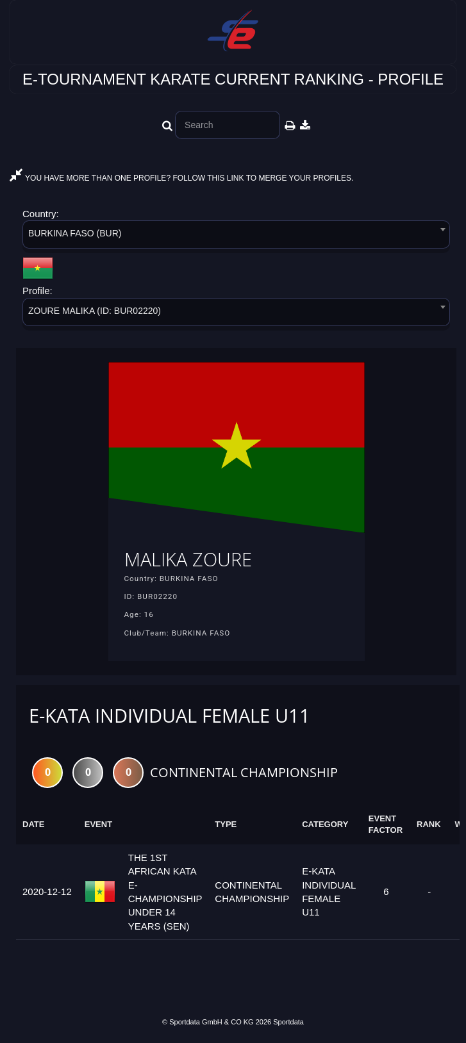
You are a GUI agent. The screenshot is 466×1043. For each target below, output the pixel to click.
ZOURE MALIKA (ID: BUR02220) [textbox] (94, 311)
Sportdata (288, 1022)
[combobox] (236, 236)
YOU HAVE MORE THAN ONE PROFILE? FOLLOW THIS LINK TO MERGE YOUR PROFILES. (181, 178)
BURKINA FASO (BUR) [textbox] (74, 233)
